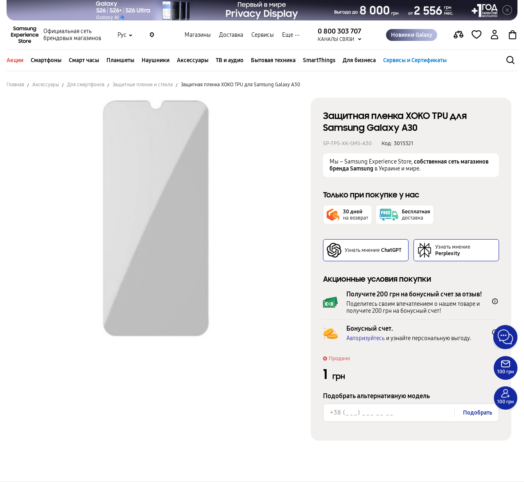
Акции (15, 60)
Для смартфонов (85, 84)
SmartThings (319, 60)
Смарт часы (84, 60)
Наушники (155, 60)
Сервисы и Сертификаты (415, 60)
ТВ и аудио (230, 60)
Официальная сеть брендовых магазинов (72, 35)
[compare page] (458, 35)
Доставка (231, 34)
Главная (15, 84)
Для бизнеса (359, 60)
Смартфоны (46, 60)
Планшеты (120, 60)
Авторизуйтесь (365, 338)
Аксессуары (192, 60)
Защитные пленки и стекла (143, 84)
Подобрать (477, 412)
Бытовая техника (273, 60)
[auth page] (494, 35)
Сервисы (262, 34)
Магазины (198, 34)
